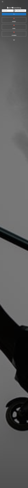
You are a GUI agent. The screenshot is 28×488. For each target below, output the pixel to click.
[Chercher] (8, 10)
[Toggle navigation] (2, 1)
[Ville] (20, 10)
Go (14, 14)
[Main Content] (14, 40)
